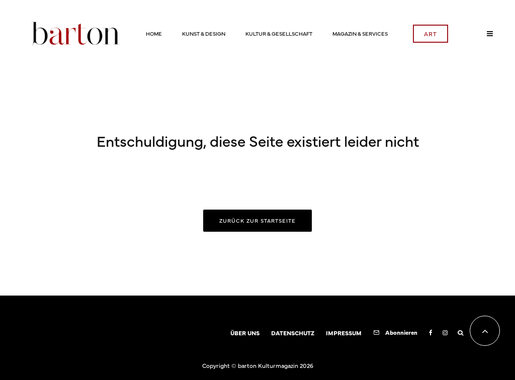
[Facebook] (431, 333)
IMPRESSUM (344, 333)
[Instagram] (445, 333)
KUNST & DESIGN (203, 33)
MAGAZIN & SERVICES (360, 33)
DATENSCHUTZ (292, 333)
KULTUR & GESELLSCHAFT (278, 33)
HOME (154, 33)
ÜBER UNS (245, 333)
